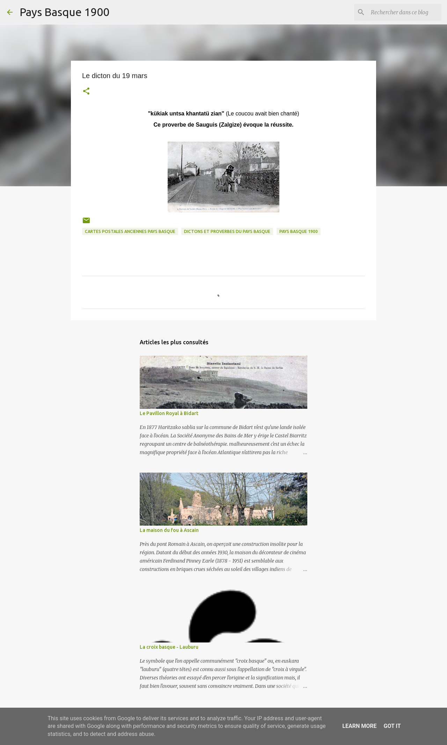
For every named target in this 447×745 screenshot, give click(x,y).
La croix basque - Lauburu (169, 647)
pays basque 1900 (298, 231)
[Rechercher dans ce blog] (404, 12)
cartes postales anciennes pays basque (130, 231)
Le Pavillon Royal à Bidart (169, 413)
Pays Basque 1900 (64, 12)
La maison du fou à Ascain (169, 530)
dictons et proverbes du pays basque (227, 231)
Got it (392, 726)
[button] (86, 92)
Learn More (359, 726)
